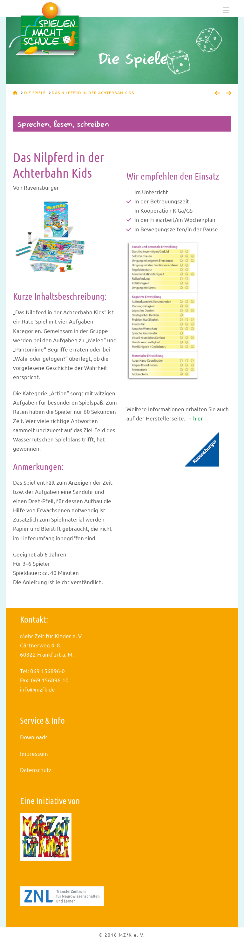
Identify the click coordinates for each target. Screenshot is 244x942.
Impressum (34, 753)
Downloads (34, 737)
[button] (226, 10)
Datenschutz (35, 769)
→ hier (194, 418)
